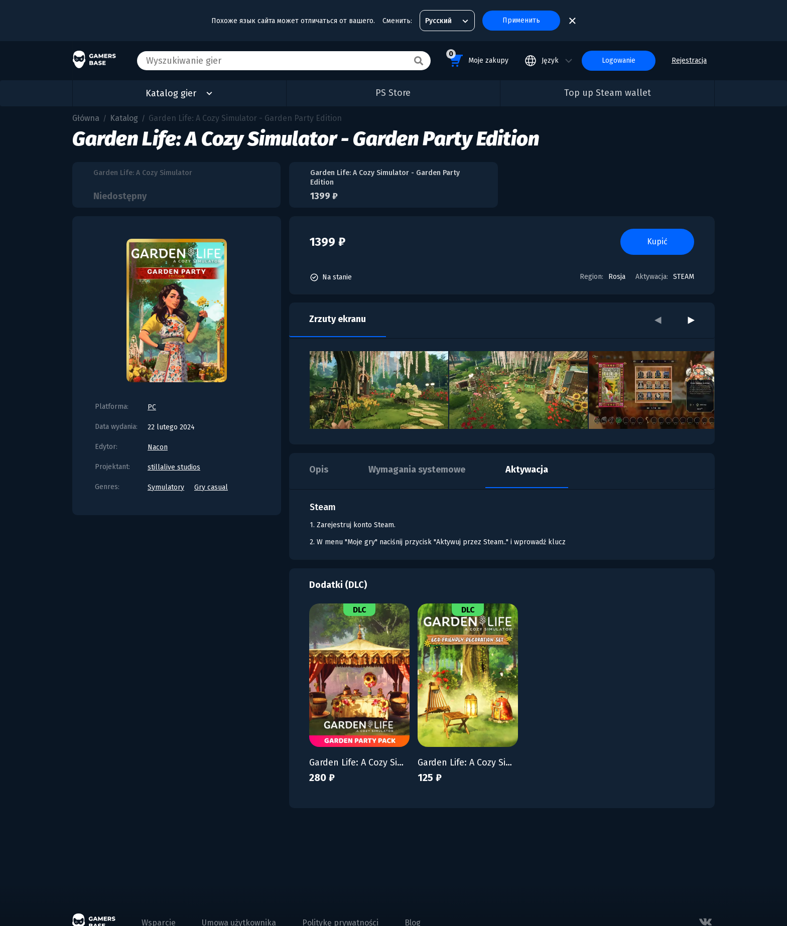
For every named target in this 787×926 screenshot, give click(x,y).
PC (152, 407)
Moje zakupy (477, 59)
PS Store (393, 92)
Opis (318, 469)
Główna (85, 118)
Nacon (158, 447)
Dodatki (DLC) (338, 584)
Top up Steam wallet (607, 92)
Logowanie (618, 60)
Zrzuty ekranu (337, 319)
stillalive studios (174, 467)
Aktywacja (526, 469)
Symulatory (166, 487)
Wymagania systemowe (416, 469)
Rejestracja (689, 60)
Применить (521, 20)
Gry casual (211, 487)
